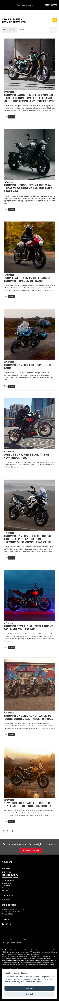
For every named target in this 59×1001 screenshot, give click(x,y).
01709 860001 (51, 5)
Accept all (29, 988)
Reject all (29, 994)
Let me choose (37, 982)
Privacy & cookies (16, 943)
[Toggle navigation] (4, 5)
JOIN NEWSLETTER (31, 850)
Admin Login (5, 943)
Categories (9, 29)
